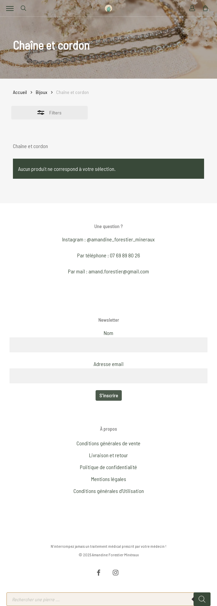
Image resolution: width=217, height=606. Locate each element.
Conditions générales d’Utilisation (108, 491)
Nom (108, 333)
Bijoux (41, 92)
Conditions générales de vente (108, 443)
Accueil (20, 92)
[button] (10, 8)
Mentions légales (108, 479)
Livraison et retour (108, 455)
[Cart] (203, 8)
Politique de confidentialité (108, 467)
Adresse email (108, 364)
